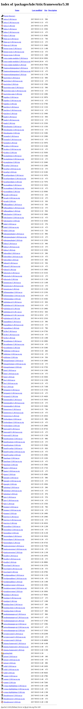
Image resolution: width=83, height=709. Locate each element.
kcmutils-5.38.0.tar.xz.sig (12, 139)
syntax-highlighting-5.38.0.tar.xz (15, 686)
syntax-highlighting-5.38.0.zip (14, 692)
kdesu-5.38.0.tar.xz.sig (11, 247)
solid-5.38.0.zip (9, 673)
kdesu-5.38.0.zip (9, 250)
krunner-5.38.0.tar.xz (11, 507)
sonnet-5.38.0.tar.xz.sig (12, 679)
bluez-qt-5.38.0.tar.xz (11, 39)
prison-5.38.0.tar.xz (10, 656)
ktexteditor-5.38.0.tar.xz (12, 526)
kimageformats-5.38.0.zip (13, 367)
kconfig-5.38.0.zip (10, 172)
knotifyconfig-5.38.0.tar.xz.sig (14, 452)
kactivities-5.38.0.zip (11, 84)
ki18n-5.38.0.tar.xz (10, 331)
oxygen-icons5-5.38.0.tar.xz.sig (15, 637)
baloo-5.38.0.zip (9, 35)
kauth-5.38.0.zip (9, 123)
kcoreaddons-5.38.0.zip (12, 191)
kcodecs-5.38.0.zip (10, 152)
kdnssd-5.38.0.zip (10, 270)
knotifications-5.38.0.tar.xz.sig (14, 442)
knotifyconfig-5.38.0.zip (12, 455)
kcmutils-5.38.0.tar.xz (11, 136)
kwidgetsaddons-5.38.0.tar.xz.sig (15, 578)
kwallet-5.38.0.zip (10, 562)
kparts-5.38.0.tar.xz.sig (12, 471)
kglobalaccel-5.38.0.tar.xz (13, 302)
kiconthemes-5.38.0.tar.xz (13, 341)
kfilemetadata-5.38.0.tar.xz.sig (14, 296)
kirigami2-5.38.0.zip (11, 396)
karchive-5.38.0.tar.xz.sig (12, 110)
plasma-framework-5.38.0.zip (14, 650)
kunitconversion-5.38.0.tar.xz (14, 546)
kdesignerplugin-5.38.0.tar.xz (14, 234)
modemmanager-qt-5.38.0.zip (14, 621)
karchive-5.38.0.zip (10, 113)
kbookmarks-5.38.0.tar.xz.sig (14, 130)
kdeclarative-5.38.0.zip (12, 221)
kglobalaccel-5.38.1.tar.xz (13, 312)
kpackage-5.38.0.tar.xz (11, 458)
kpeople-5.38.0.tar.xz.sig (12, 481)
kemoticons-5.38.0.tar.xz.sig (13, 286)
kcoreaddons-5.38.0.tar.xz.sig (14, 188)
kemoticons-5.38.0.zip (11, 289)
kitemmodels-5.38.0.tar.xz (13, 400)
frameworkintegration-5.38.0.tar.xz (16, 68)
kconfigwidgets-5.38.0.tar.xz (14, 175)
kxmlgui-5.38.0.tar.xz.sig (12, 598)
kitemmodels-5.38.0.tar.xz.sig (14, 403)
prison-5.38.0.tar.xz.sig (12, 660)
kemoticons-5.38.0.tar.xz (12, 283)
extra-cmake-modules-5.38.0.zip (15, 65)
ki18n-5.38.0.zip (9, 338)
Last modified (37, 10)
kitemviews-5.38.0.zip (11, 416)
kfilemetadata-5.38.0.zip (12, 299)
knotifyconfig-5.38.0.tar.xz (13, 448)
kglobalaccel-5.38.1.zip (12, 318)
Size (45, 10)
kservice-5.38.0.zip (10, 523)
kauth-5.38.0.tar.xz (10, 117)
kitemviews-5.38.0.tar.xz (12, 409)
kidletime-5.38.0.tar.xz (11, 351)
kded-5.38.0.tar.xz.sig (11, 227)
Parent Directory (9, 16)
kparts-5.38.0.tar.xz (10, 468)
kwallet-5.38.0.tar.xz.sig (12, 559)
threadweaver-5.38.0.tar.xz (13, 695)
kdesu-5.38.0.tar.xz (10, 243)
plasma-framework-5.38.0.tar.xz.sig (16, 647)
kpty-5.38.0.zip (9, 504)
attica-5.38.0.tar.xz (10, 19)
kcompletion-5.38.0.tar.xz (13, 156)
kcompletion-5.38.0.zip (12, 162)
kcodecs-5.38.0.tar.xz (11, 146)
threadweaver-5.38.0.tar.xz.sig (14, 699)
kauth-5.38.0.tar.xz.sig (11, 120)
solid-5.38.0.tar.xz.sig (11, 669)
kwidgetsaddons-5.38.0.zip (13, 582)
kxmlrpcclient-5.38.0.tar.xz (13, 604)
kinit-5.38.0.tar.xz (10, 370)
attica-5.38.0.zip (9, 26)
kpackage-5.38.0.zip (11, 465)
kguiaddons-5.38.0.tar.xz (12, 322)
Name (17, 10)
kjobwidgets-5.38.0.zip (12, 426)
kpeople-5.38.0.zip (10, 484)
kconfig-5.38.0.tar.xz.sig (12, 169)
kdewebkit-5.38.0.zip (11, 260)
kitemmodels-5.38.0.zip (12, 406)
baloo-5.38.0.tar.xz (10, 29)
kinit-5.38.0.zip (9, 377)
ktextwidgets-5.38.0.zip (12, 543)
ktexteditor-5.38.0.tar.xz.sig (13, 530)
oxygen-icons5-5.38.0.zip (12, 640)
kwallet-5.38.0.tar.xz (11, 556)
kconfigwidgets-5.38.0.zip (13, 182)
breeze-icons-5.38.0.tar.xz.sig (14, 52)
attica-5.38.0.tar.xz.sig (11, 22)
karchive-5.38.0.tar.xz (11, 107)
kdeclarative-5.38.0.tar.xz (12, 214)
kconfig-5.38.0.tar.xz (11, 165)
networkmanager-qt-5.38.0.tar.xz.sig (16, 627)
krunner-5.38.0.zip (10, 513)
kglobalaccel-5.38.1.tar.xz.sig (14, 315)
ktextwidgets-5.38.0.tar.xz (13, 536)
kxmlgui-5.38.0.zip (10, 601)
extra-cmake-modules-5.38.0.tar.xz (16, 58)
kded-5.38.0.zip (9, 230)
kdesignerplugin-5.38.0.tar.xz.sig (15, 237)
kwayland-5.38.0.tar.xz (12, 565)
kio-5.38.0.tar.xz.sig (11, 383)
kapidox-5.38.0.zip (10, 104)
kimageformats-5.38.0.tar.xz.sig (15, 364)
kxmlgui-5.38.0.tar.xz (11, 595)
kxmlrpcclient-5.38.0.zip (12, 611)
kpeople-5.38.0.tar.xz (11, 478)
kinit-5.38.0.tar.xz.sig (11, 374)
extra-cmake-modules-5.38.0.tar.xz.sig (17, 61)
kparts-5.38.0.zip (9, 474)
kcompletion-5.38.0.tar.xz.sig (14, 159)
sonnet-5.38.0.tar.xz (10, 676)
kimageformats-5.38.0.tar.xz (13, 361)
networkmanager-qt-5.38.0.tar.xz (15, 624)
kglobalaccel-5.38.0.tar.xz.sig (14, 305)
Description (52, 10)
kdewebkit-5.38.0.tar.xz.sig (13, 257)
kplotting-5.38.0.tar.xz (11, 487)
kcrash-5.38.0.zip (10, 201)
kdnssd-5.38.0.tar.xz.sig (12, 266)
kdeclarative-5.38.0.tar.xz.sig (14, 217)
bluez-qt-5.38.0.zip (10, 45)
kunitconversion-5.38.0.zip (13, 552)
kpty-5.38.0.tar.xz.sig (11, 500)
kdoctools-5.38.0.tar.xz (12, 273)
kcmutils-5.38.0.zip (10, 143)
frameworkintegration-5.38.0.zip (15, 74)
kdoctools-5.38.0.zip (11, 279)
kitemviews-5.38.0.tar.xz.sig (13, 413)
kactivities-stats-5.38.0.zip (13, 94)
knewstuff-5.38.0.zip (11, 435)
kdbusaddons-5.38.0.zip (12, 211)
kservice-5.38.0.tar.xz (11, 517)
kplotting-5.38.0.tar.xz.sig (13, 491)
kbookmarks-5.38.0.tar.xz (13, 126)
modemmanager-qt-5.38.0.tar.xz (15, 614)
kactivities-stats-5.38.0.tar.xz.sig (15, 91)
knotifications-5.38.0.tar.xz (13, 439)
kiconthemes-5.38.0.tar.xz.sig (14, 344)
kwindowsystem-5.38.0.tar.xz (14, 585)
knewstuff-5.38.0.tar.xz (12, 429)
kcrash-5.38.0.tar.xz (10, 195)
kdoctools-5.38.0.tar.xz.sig (13, 276)
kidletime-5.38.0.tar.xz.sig (13, 354)
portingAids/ (8, 653)
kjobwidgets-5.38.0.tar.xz (12, 419)
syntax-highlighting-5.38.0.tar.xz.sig (16, 689)
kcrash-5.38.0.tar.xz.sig (12, 198)
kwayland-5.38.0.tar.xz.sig (13, 569)
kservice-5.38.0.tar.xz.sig (12, 520)
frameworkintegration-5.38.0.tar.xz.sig (17, 71)
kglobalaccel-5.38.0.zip (12, 309)
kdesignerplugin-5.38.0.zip (13, 240)
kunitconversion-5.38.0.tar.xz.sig (15, 549)
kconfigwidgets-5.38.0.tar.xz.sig (15, 178)
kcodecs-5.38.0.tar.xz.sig (12, 149)
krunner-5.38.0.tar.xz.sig (12, 510)
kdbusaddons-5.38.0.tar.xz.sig (14, 208)
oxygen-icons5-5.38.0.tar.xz (13, 634)
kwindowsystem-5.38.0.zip (13, 591)
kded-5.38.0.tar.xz (10, 224)
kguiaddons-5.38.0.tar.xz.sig (13, 325)
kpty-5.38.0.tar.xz (10, 497)
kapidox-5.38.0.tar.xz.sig (12, 100)
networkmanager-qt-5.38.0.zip (14, 630)
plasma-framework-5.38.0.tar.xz (15, 643)
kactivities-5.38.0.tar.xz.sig (13, 81)
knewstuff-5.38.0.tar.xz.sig (13, 432)
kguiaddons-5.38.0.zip (11, 328)
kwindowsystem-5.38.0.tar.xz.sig (15, 588)
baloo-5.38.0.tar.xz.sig (11, 32)
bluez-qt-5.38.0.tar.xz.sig (12, 42)
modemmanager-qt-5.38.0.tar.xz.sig (16, 617)
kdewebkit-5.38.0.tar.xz (12, 253)
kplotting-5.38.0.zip (11, 494)
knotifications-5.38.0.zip (12, 445)
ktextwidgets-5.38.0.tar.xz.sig (14, 539)
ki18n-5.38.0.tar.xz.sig (11, 335)
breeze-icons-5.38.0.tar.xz (13, 48)
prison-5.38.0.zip (10, 663)
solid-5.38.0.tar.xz (10, 666)
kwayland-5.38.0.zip (11, 572)
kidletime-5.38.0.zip (11, 357)
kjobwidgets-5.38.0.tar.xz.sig (14, 422)
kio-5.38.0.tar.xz (9, 380)
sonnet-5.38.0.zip (10, 682)
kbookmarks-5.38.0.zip (12, 133)
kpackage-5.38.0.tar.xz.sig (13, 461)
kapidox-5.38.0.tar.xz (11, 97)
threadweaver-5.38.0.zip (12, 702)
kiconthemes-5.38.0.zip (12, 348)
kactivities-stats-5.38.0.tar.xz (14, 87)
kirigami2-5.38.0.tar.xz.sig (13, 393)
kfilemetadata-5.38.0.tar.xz (13, 292)
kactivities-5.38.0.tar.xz (12, 78)
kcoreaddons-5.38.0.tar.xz (13, 185)
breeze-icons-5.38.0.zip (12, 55)
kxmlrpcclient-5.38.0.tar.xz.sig (14, 608)
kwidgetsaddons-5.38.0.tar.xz (14, 575)
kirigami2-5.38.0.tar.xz (12, 390)
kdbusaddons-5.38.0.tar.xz (13, 204)
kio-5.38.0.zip (8, 387)
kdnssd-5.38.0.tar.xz (11, 263)
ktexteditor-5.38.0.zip (11, 533)
